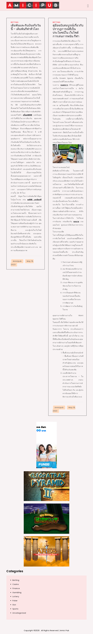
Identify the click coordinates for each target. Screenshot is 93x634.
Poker (15, 600)
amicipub (17, 261)
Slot (14, 605)
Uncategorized (19, 613)
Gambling (16, 592)
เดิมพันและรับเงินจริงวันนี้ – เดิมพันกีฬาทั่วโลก (26, 27)
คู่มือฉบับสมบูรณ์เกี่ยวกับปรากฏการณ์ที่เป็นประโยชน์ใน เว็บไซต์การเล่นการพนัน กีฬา (68, 30)
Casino (15, 584)
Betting (15, 22)
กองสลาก (64, 85)
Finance (16, 588)
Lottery (15, 596)
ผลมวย (76, 221)
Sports (15, 609)
